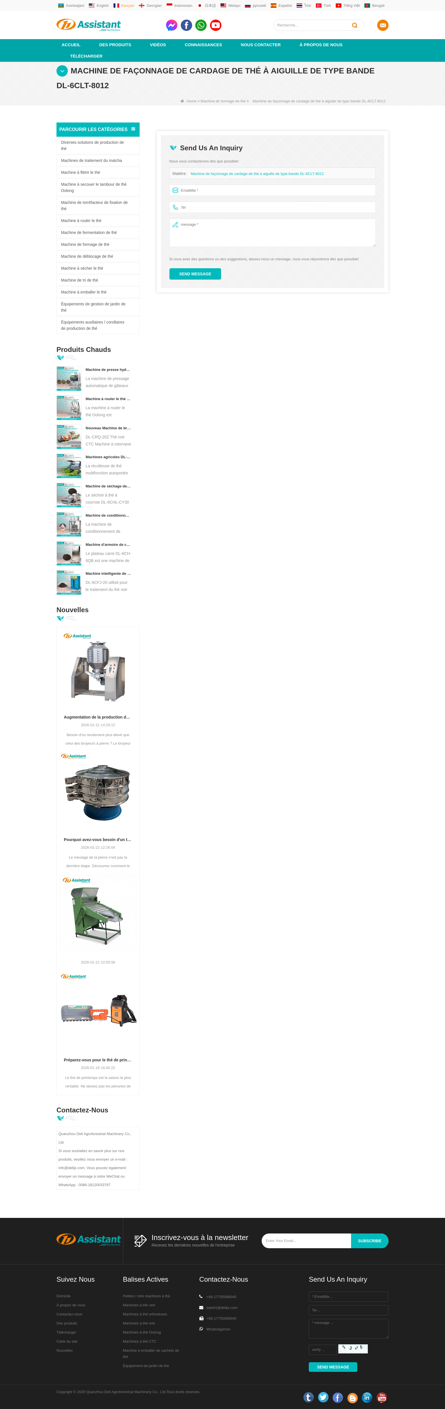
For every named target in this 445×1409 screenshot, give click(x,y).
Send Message (195, 273)
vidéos (158, 44)
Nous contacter (261, 44)
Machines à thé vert (139, 1305)
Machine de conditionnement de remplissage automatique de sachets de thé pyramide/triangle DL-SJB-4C (108, 515)
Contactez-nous (69, 1314)
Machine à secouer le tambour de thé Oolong (94, 187)
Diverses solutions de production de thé (92, 145)
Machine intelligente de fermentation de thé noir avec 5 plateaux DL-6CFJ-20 (108, 573)
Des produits (115, 44)
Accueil (71, 44)
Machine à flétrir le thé (80, 172)
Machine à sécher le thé (82, 268)
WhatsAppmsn (218, 1329)
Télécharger (86, 55)
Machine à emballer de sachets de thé (151, 1353)
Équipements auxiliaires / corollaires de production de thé (92, 325)
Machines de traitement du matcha (91, 160)
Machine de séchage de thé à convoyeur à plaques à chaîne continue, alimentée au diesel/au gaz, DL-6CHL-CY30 (108, 486)
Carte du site (66, 1341)
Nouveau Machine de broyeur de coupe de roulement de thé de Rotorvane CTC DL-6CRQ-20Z (108, 428)
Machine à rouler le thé (81, 220)
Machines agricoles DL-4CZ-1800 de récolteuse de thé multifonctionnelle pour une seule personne (108, 457)
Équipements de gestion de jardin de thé (93, 306)
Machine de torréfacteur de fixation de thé (94, 205)
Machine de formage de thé (223, 101)
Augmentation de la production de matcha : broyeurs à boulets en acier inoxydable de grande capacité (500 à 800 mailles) (98, 717)
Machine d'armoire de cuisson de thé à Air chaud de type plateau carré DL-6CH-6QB (108, 544)
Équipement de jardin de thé (146, 1365)
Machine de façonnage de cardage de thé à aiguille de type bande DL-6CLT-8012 (257, 173)
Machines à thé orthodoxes (145, 1314)
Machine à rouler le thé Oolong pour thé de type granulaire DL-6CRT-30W (108, 398)
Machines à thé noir (139, 1323)
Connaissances (203, 44)
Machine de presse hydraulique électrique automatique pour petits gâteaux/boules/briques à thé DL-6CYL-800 (108, 369)
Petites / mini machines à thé (146, 1296)
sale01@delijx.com (221, 1307)
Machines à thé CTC (140, 1341)
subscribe (369, 1240)
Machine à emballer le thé (83, 292)
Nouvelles (64, 1350)
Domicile (63, 1296)
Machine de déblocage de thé (87, 256)
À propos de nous (321, 44)
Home (188, 101)
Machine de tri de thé (79, 280)
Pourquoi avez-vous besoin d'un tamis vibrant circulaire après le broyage (98, 839)
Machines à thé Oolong (142, 1332)
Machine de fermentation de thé (89, 232)
